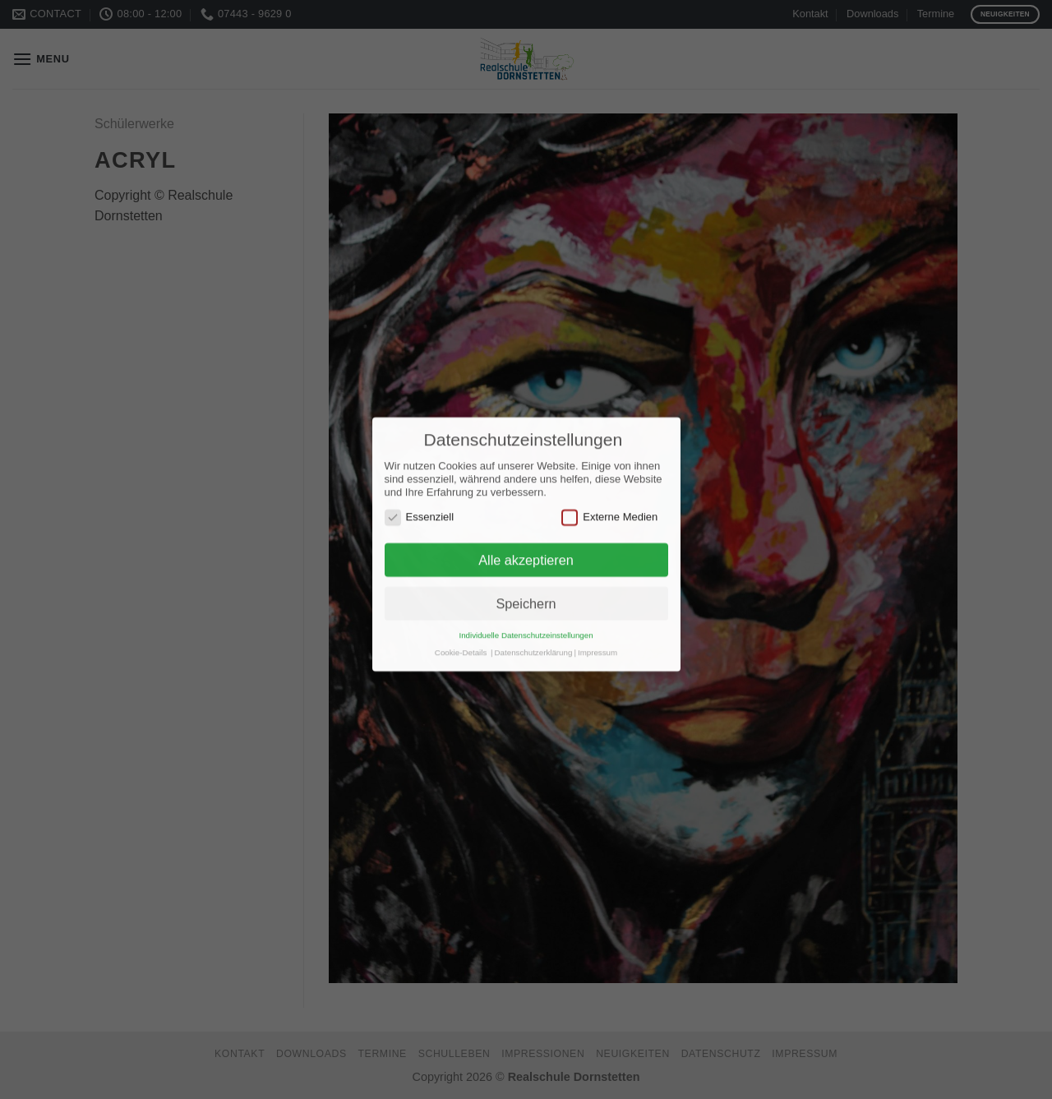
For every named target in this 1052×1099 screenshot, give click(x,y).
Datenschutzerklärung (534, 630)
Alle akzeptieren (526, 538)
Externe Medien (609, 495)
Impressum (597, 630)
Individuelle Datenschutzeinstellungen (526, 613)
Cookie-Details (461, 630)
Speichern (526, 582)
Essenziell (419, 495)
